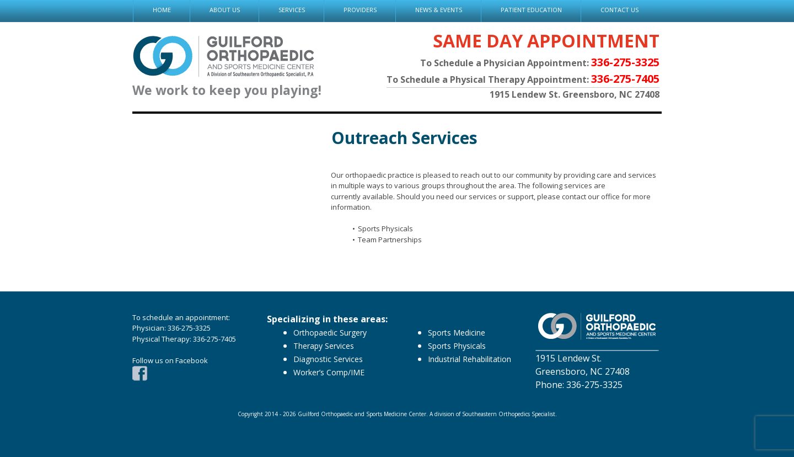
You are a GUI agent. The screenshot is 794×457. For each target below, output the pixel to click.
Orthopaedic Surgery (330, 332)
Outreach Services (404, 137)
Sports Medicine (456, 332)
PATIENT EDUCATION (531, 10)
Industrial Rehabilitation (469, 359)
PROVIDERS (360, 10)
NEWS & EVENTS (438, 10)
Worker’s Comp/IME (328, 372)
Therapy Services (323, 346)
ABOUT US (225, 10)
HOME (162, 10)
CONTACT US (619, 10)
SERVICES (291, 10)
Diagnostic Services (328, 359)
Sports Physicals (457, 346)
